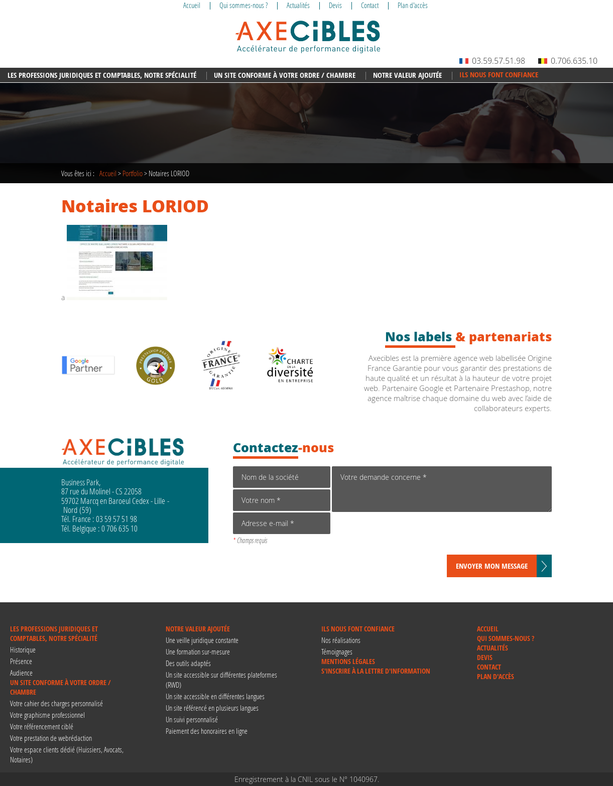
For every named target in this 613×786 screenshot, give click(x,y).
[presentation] (408, 535)
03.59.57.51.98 (492, 60)
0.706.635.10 (567, 60)
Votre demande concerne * (442, 489)
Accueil (107, 173)
